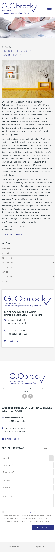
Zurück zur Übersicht (13, 234)
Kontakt (5, 281)
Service (5, 272)
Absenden (42, 527)
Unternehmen (8, 267)
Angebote (6, 253)
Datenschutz (14, 547)
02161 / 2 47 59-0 (19, 330)
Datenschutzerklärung (22, 512)
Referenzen (7, 258)
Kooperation (7, 276)
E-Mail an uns (12, 341)
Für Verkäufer (8, 262)
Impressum (39, 547)
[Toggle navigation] (49, 8)
